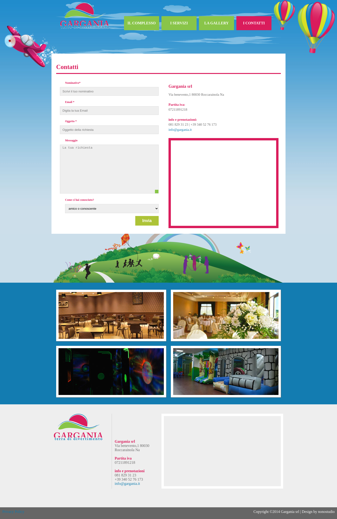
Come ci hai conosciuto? (79, 199)
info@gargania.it (180, 130)
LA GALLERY (216, 23)
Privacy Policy (13, 512)
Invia (147, 220)
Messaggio (71, 140)
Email (69, 102)
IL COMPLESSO (142, 23)
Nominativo (73, 82)
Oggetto (71, 121)
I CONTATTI (254, 23)
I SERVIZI (179, 23)
